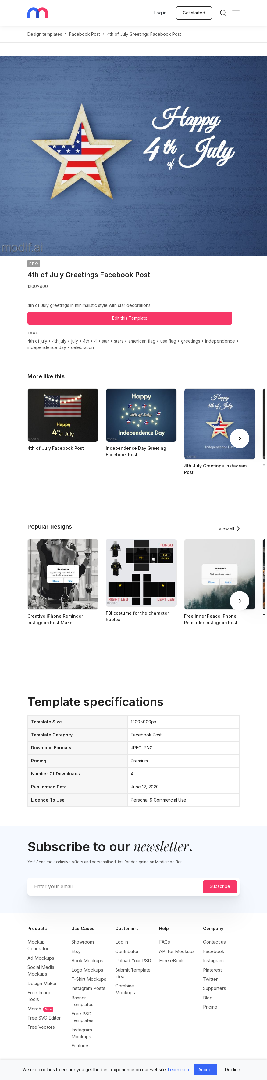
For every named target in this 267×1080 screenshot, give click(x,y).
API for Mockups (177, 951)
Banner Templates (82, 1001)
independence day (46, 347)
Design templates (44, 34)
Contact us (214, 942)
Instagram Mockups (81, 1033)
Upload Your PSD (133, 960)
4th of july (37, 341)
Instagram (213, 960)
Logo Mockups (87, 970)
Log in (160, 12)
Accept (205, 1069)
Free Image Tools (39, 996)
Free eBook (171, 960)
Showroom (82, 942)
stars (118, 341)
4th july (59, 341)
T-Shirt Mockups (88, 979)
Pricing (210, 1007)
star (105, 341)
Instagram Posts (88, 988)
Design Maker (42, 983)
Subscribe (220, 886)
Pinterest (212, 970)
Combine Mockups (125, 989)
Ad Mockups (40, 958)
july (74, 341)
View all (226, 528)
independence (220, 341)
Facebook (213, 951)
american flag (141, 341)
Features (80, 1046)
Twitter (210, 979)
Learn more (179, 1069)
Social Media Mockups (40, 970)
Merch (40, 1009)
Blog (207, 998)
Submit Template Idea (133, 973)
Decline (232, 1069)
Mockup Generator (37, 945)
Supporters (214, 988)
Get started (194, 12)
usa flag (168, 341)
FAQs (164, 942)
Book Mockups (87, 960)
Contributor (127, 951)
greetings (190, 341)
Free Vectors (41, 1027)
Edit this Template (130, 318)
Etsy (75, 951)
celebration (82, 347)
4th (86, 341)
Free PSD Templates (82, 1017)
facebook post (84, 34)
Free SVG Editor (44, 1018)
